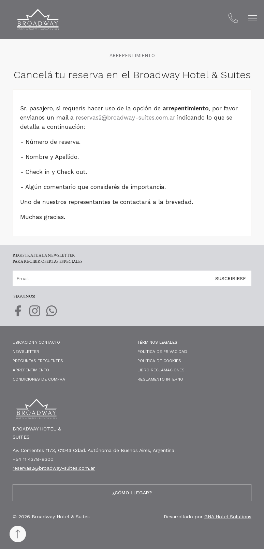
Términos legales (157, 342)
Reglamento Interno (160, 379)
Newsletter (26, 351)
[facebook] (18, 314)
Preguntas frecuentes (38, 360)
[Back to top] (18, 534)
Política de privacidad (162, 351)
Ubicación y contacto (36, 342)
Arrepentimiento (31, 370)
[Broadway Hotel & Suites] (38, 19)
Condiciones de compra (39, 379)
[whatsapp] (51, 314)
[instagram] (34, 314)
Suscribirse (230, 278)
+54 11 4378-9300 (33, 459)
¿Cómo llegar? (132, 492)
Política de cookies (159, 360)
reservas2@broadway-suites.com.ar (125, 117)
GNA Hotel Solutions (227, 516)
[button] (252, 18)
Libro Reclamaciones (161, 370)
